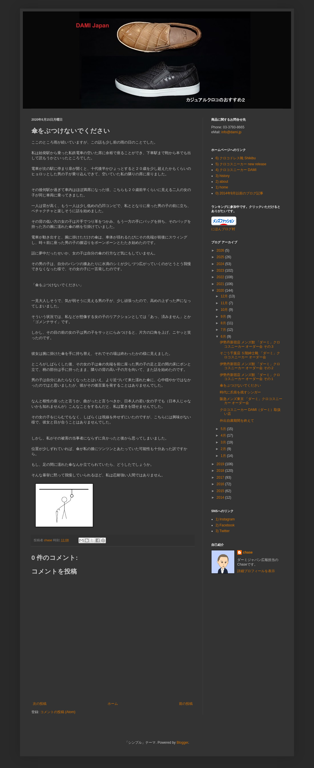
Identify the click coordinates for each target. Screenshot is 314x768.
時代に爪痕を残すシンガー (240, 392)
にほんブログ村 (223, 229)
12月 (225, 296)
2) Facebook (225, 525)
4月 (224, 435)
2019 (221, 464)
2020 (221, 291)
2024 (221, 264)
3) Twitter (223, 531)
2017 (221, 477)
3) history (223, 176)
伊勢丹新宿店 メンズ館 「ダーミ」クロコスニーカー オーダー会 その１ (250, 377)
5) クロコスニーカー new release (241, 164)
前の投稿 (186, 704)
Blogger (182, 743)
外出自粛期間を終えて (237, 421)
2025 (221, 257)
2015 (221, 491)
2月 (224, 449)
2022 (221, 277)
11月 (225, 303)
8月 (224, 323)
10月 (225, 310)
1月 (224, 456)
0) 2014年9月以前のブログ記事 (239, 193)
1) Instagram (225, 519)
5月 (224, 429)
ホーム (113, 704)
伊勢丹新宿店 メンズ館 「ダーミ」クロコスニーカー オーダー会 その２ (250, 366)
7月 (224, 330)
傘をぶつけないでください (240, 385)
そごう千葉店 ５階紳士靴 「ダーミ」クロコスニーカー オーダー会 (250, 355)
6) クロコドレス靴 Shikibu (236, 158)
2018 (221, 471)
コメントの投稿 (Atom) (57, 712)
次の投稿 (40, 704)
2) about (222, 182)
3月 (224, 442)
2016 (221, 484)
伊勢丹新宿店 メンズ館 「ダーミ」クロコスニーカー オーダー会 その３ (250, 344)
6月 (224, 337)
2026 (221, 250)
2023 (221, 270)
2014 (221, 498)
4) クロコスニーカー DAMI (236, 170)
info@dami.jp (231, 132)
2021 (221, 284)
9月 (224, 317)
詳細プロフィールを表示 (256, 571)
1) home (222, 187)
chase (248, 552)
